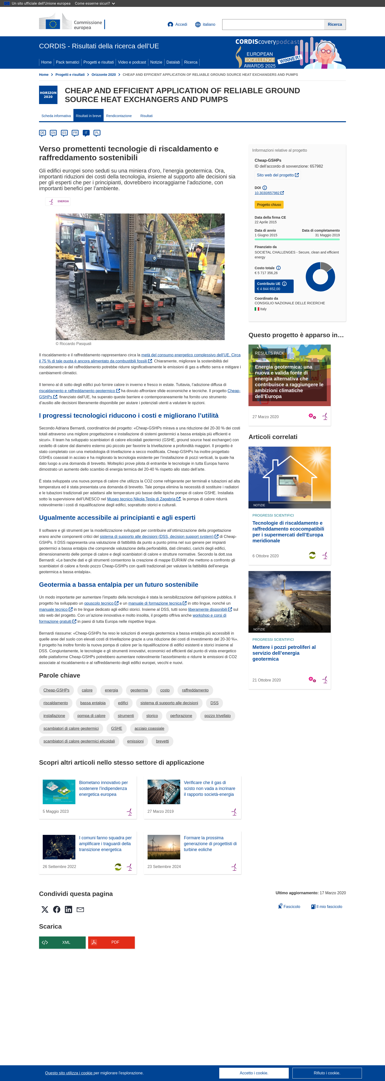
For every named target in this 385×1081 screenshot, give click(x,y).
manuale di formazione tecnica (157, 603)
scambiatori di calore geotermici (71, 728)
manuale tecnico (56, 609)
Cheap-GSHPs (56, 690)
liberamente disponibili (210, 609)
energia (111, 690)
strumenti (126, 716)
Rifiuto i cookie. (327, 1073)
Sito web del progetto (279, 174)
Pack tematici (67, 62)
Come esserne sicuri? (95, 3)
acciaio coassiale (149, 728)
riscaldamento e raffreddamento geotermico (79, 391)
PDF (115, 942)
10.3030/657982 (267, 193)
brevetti (162, 741)
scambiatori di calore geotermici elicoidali (79, 741)
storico (152, 716)
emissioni (135, 741)
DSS (214, 703)
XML (66, 942)
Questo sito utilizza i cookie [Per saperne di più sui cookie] (69, 1073)
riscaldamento (55, 703)
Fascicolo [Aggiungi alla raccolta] (289, 906)
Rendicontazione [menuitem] (119, 116)
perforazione (181, 716)
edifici (123, 703)
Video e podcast (132, 62)
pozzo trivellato (218, 716)
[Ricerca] (335, 24)
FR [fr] (75, 132)
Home (46, 62)
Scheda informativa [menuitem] (56, 116)
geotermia (139, 690)
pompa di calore (92, 716)
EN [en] (53, 132)
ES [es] (64, 132)
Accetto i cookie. (254, 1073)
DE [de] (43, 132)
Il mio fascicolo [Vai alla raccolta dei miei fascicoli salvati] (326, 906)
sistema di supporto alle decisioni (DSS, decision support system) (159, 536)
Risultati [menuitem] (146, 116)
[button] (205, 24)
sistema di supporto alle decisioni (169, 703)
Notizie (156, 62)
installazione (54, 716)
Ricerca (190, 62)
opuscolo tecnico (101, 603)
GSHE (116, 728)
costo (165, 690)
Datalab (173, 62)
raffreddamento (195, 690)
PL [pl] (97, 132)
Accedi (177, 24)
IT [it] (86, 132)
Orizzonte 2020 (104, 75)
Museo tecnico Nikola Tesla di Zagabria (143, 499)
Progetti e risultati (98, 62)
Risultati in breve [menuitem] (88, 116)
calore (87, 690)
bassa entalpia (93, 703)
